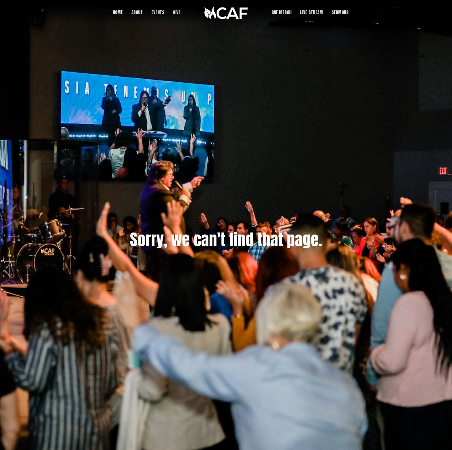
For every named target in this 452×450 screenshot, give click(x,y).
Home (118, 12)
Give (176, 12)
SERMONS (340, 12)
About (137, 12)
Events (157, 12)
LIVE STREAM (311, 12)
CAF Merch (281, 12)
